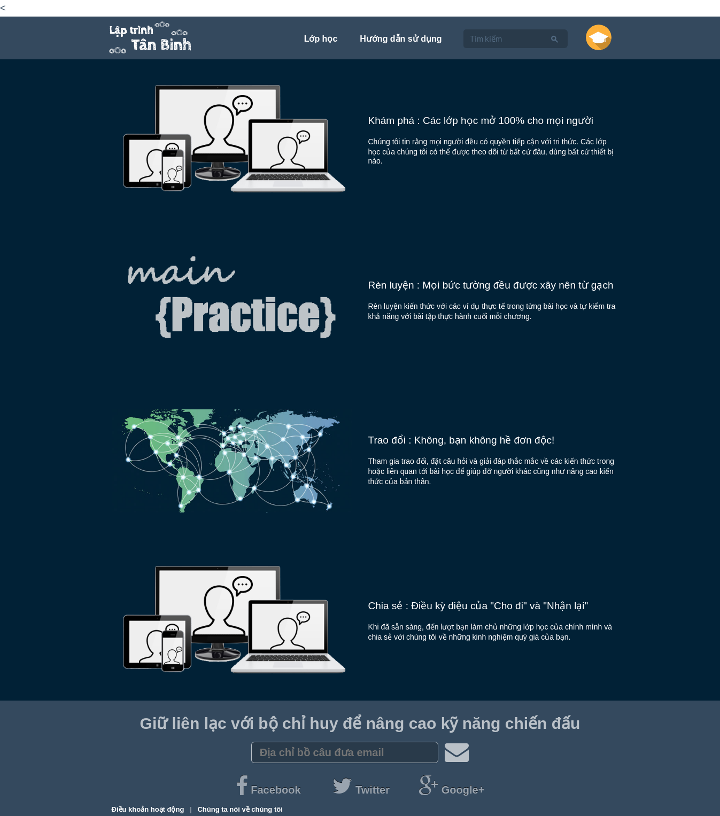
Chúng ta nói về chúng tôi (239, 809)
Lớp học (321, 38)
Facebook (270, 790)
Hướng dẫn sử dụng (401, 38)
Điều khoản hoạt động (149, 809)
